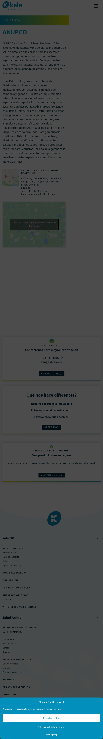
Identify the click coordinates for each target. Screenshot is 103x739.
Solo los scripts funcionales (51, 727)
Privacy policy (51, 734)
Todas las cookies (51, 718)
